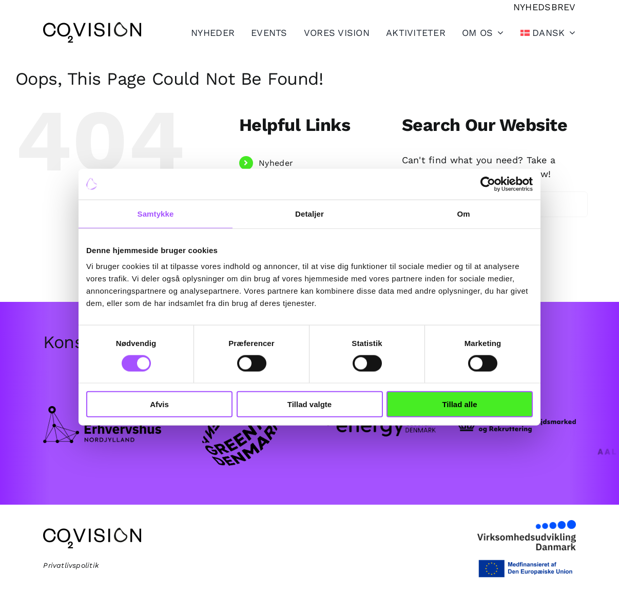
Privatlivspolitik (71, 565)
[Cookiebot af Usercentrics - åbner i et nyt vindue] (488, 183)
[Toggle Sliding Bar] (408, 32)
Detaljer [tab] (309, 213)
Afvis (159, 404)
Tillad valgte (309, 404)
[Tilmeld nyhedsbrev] (544, 7)
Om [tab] (463, 213)
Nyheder (276, 163)
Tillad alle (459, 404)
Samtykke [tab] (156, 213)
